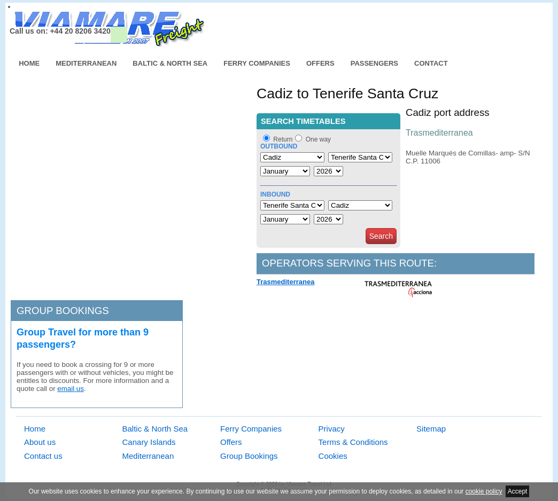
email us (70, 389)
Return (282, 139)
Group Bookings (249, 455)
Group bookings (63, 310)
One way (318, 139)
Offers (320, 63)
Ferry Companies (256, 63)
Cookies (333, 455)
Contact (431, 63)
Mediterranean (86, 63)
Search (381, 236)
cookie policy (484, 491)
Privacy (332, 428)
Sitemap (431, 428)
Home (29, 63)
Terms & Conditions (353, 442)
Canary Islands (149, 442)
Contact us (43, 455)
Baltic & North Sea (170, 63)
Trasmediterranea (285, 282)
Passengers (374, 63)
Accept (518, 491)
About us (40, 442)
